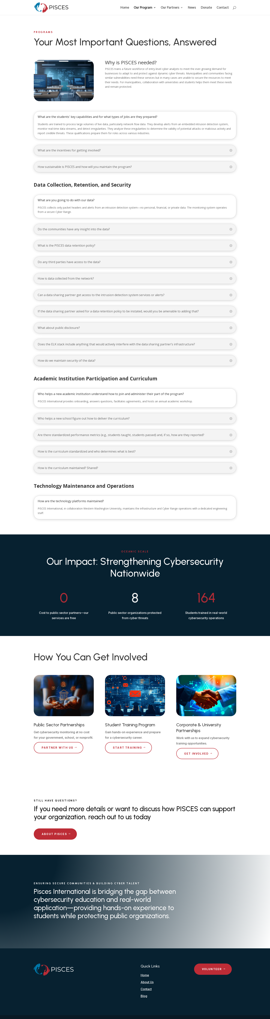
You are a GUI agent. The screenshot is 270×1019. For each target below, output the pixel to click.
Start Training (127, 747)
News (192, 8)
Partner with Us (58, 747)
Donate (206, 8)
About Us (147, 982)
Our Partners (170, 8)
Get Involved (196, 753)
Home (124, 8)
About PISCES (54, 834)
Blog (144, 996)
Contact (223, 8)
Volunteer (212, 969)
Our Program (143, 8)
